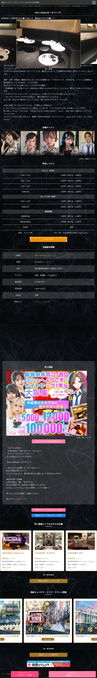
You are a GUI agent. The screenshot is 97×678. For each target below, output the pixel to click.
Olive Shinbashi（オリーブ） (46, 255)
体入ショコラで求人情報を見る (48, 441)
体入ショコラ (22, 499)
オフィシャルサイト (43, 302)
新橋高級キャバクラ (43, 262)
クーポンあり (48, 239)
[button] (45, 69)
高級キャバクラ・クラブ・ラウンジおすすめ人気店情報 (20, 2)
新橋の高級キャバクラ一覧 (48, 581)
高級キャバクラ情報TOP (48, 655)
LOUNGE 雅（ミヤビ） (76, 553)
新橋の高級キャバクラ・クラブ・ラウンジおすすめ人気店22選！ (52, 6)
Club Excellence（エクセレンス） (13, 553)
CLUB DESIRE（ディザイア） (45, 553)
